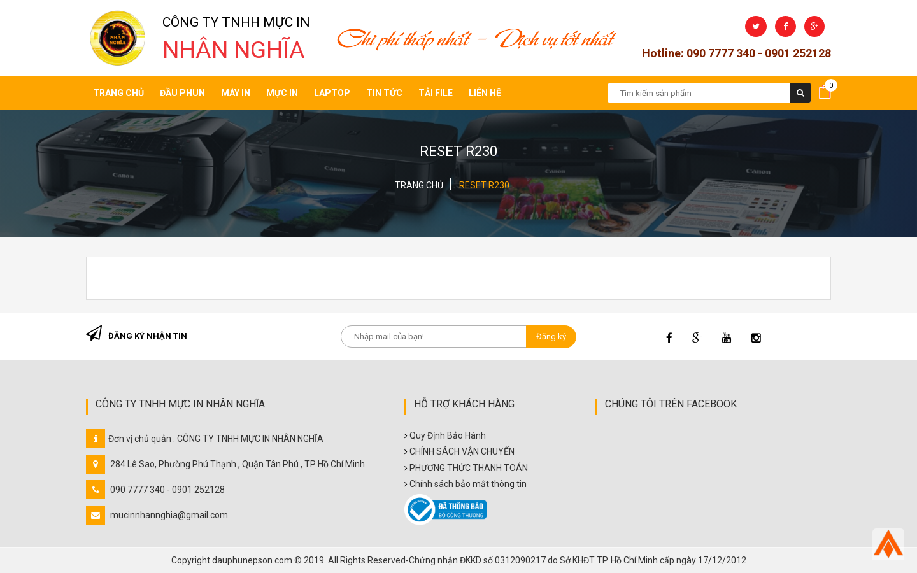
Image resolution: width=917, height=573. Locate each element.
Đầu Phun (182, 93)
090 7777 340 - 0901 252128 (167, 490)
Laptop (332, 93)
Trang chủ (118, 93)
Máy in (235, 93)
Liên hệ (485, 93)
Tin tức (384, 93)
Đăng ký (551, 336)
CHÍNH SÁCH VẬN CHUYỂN (462, 451)
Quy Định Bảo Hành (447, 435)
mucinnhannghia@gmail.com (169, 515)
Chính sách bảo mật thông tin (468, 484)
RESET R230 (484, 185)
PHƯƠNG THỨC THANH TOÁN (468, 468)
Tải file (435, 93)
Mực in (282, 93)
